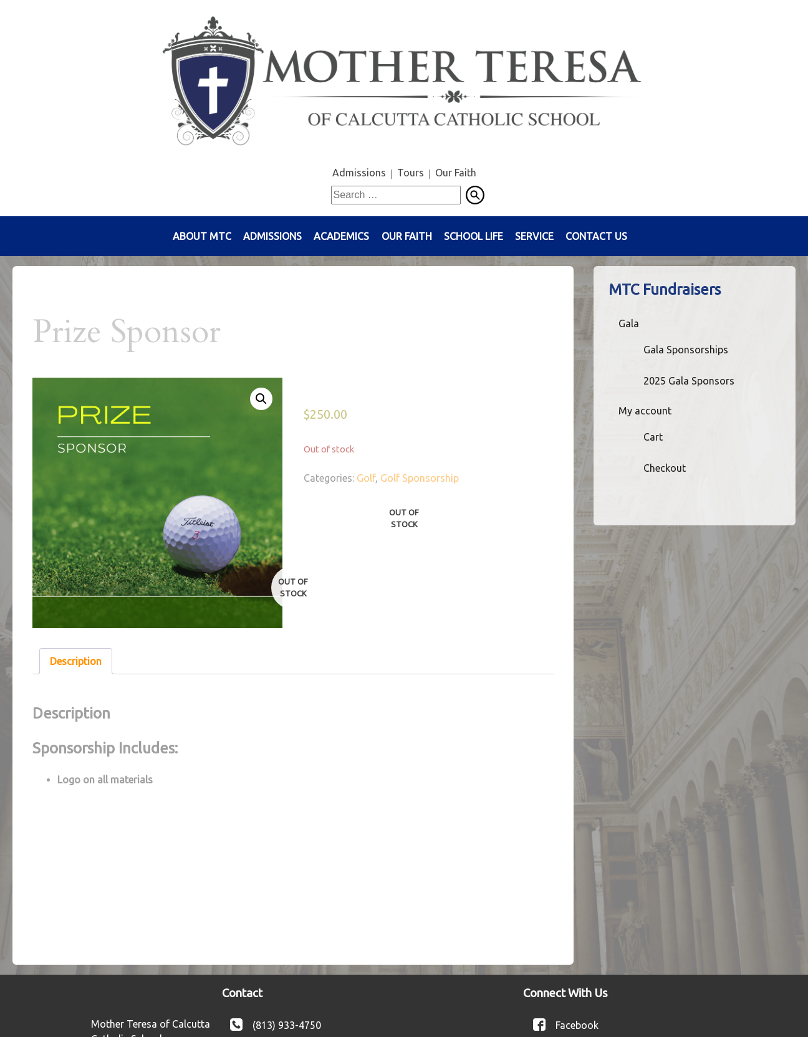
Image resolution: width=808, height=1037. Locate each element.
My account (644, 410)
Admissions (359, 172)
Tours (410, 172)
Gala (628, 323)
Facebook (577, 1024)
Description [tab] (76, 661)
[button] (261, 399)
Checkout (664, 468)
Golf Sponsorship (419, 478)
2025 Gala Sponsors (688, 380)
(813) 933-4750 (286, 1024)
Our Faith (455, 172)
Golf (366, 478)
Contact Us (596, 236)
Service (534, 236)
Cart (653, 436)
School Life (473, 236)
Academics (341, 236)
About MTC (202, 236)
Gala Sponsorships (685, 349)
